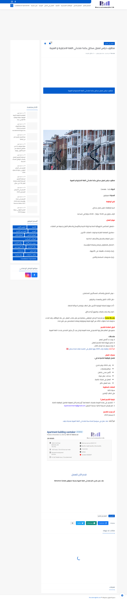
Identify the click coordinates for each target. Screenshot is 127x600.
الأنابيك (57, 6)
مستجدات (20, 251)
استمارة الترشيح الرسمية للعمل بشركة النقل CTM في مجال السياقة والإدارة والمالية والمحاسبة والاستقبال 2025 (19, 181)
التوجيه (41, 6)
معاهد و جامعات (31, 255)
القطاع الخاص (78, 6)
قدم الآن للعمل (79, 474)
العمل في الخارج (49, 6)
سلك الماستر (32, 247)
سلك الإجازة (18, 243)
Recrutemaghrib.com (95, 597)
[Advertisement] (63, 25)
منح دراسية (34, 6)
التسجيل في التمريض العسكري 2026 (19, 191)
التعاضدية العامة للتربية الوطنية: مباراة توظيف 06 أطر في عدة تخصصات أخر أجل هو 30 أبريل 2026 (18, 117)
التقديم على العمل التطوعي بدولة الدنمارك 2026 (18, 170)
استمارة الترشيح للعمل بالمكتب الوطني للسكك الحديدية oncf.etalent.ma (18, 159)
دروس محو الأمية (31, 243)
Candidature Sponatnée (22, 6)
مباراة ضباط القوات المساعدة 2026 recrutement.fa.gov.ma (18, 128)
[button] (103, 523)
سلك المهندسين (19, 247)
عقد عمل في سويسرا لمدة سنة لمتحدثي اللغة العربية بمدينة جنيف (85, 421)
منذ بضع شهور (20, 113)
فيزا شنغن (33, 251)
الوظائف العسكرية (66, 6)
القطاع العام (87, 6)
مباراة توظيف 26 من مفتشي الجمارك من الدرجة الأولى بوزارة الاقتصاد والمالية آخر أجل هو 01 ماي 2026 (19, 148)
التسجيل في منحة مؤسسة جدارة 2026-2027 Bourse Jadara (19, 201)
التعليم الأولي (21, 227)
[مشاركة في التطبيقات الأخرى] (72, 523)
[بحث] (11, 6)
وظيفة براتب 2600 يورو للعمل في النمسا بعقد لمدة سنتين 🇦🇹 (87, 348)
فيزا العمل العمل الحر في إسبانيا (19, 138)
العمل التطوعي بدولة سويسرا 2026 (19, 211)
